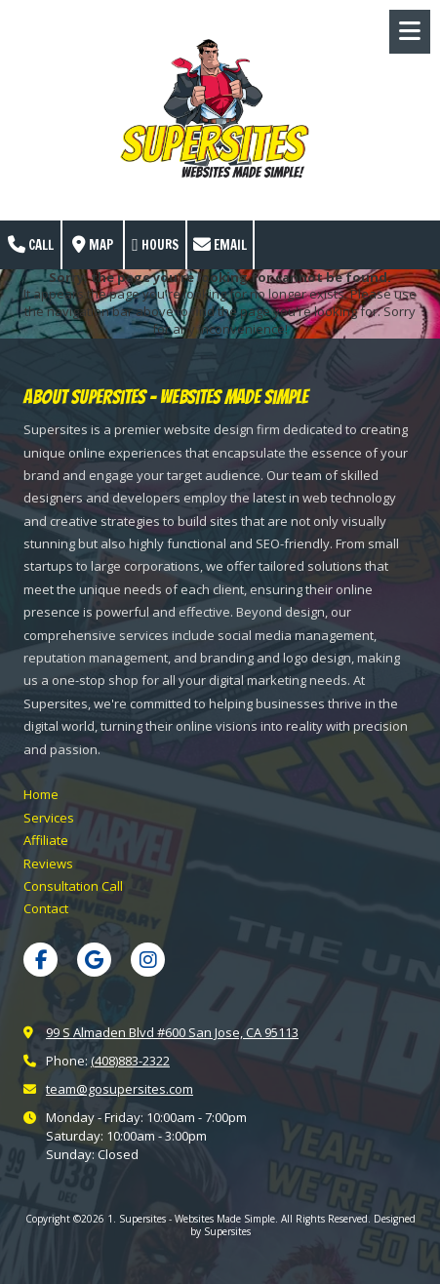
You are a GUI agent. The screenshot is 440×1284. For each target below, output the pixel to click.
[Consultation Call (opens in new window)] (73, 886)
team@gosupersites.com (119, 1089)
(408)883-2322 (130, 1060)
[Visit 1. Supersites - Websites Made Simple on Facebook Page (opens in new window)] (40, 960)
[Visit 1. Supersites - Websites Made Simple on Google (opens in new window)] (94, 960)
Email (220, 245)
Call (31, 245)
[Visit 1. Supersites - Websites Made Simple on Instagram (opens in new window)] (148, 960)
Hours (155, 245)
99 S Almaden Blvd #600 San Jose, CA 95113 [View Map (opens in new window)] (172, 1032)
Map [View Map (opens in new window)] (92, 245)
